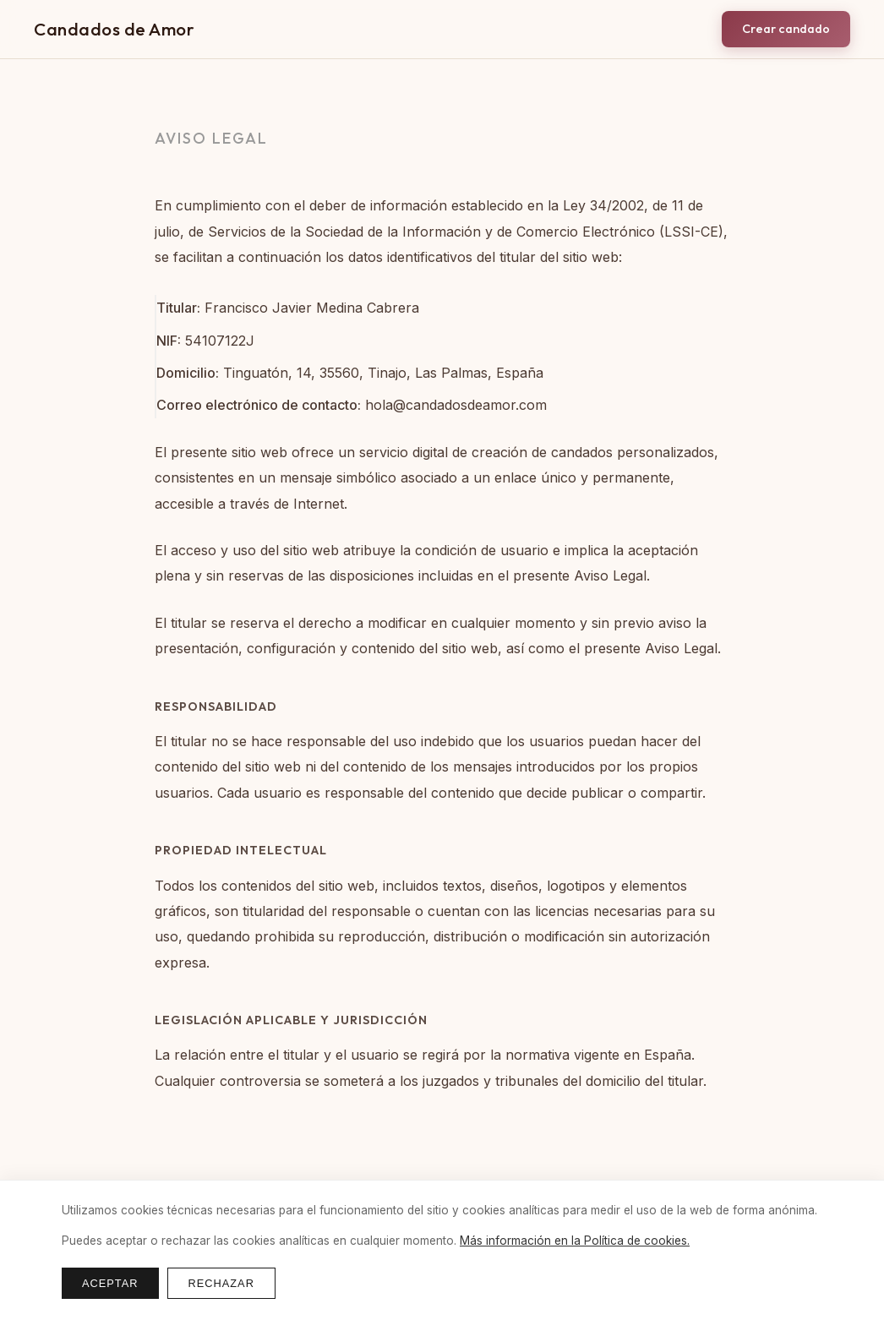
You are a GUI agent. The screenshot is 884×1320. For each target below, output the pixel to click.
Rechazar (221, 1283)
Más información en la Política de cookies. (575, 1240)
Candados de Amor (114, 29)
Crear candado (786, 28)
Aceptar (110, 1283)
